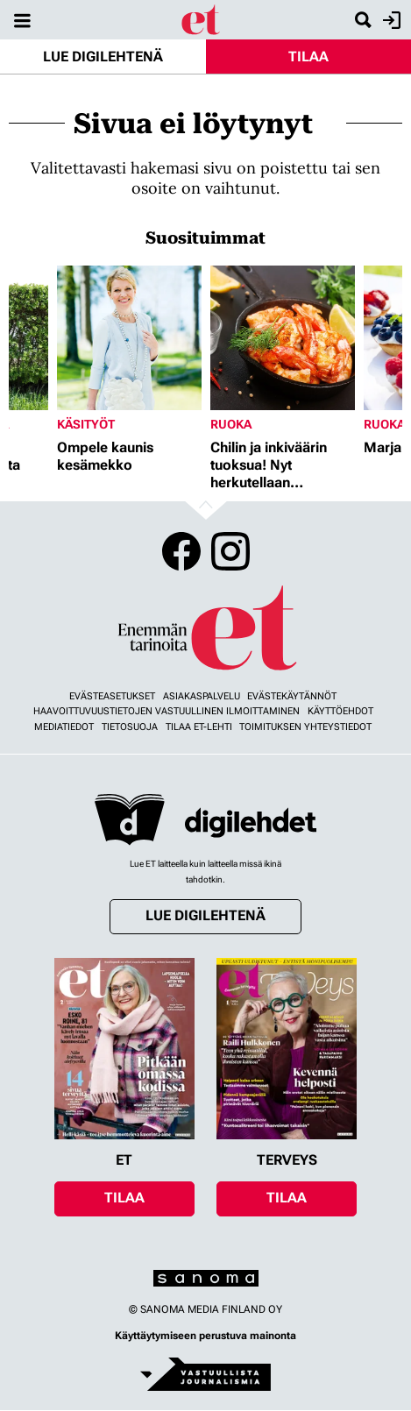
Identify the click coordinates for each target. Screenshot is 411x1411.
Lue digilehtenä (103, 56)
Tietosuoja (130, 727)
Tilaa (308, 56)
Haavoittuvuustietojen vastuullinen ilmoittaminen (166, 711)
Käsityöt (86, 424)
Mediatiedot (64, 727)
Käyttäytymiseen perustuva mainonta (205, 1335)
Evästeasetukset (112, 696)
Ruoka (231, 424)
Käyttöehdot (340, 711)
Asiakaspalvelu (201, 696)
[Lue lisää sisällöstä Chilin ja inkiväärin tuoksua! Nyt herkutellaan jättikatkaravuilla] (282, 338)
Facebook (181, 551)
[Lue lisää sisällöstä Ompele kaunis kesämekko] (129, 338)
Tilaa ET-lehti (199, 727)
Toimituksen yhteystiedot (305, 727)
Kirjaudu (389, 20)
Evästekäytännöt (292, 696)
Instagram (230, 551)
